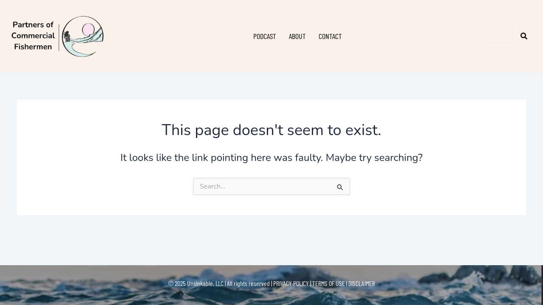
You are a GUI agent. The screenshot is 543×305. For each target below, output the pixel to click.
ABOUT (297, 36)
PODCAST (264, 36)
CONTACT (330, 36)
